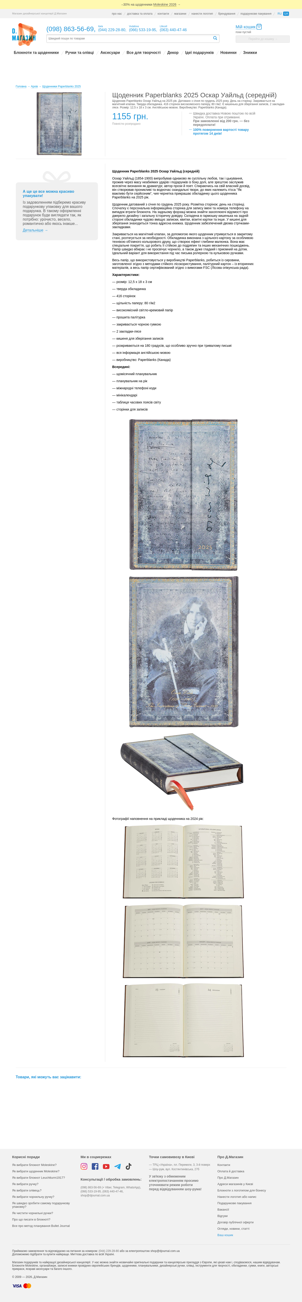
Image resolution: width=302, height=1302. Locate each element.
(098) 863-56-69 (70, 29)
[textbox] (129, 39)
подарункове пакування (255, 13)
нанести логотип (202, 13)
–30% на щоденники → (151, 5)
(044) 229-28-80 (109, 1251)
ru (279, 13)
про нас (117, 13)
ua (286, 13)
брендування (226, 13)
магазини (180, 13)
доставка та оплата (139, 13)
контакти (163, 13)
